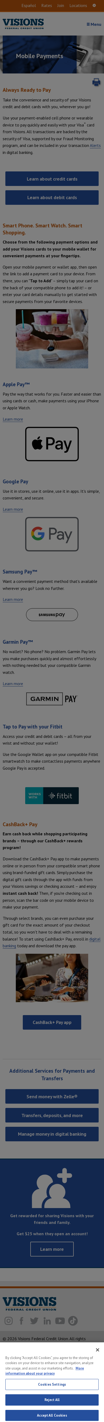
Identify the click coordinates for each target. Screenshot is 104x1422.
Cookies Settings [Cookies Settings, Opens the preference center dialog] (52, 1388)
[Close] (97, 1353)
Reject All (52, 1403)
